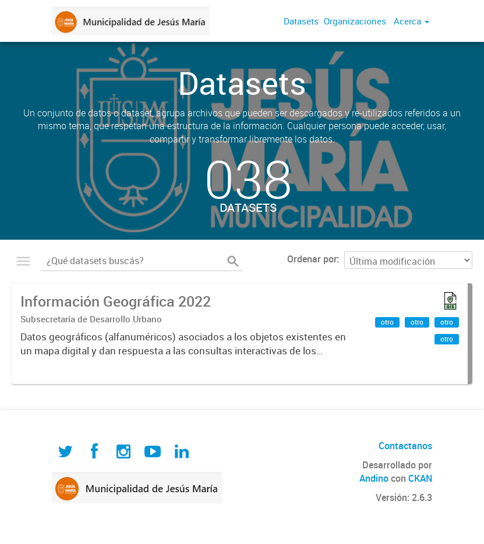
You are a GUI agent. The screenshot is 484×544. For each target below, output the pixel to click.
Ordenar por (312, 259)
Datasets (301, 21)
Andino (373, 478)
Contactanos (405, 445)
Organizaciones (355, 21)
